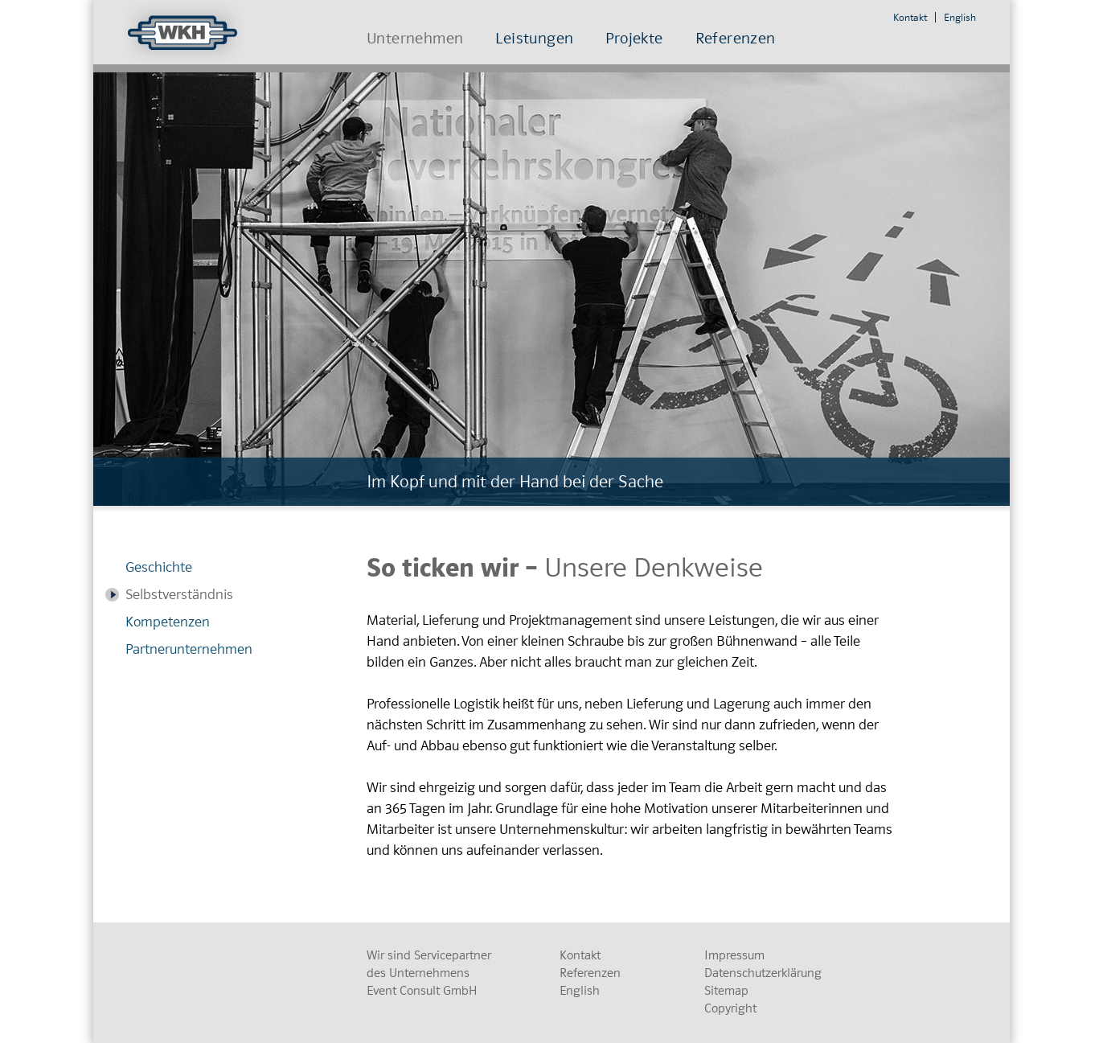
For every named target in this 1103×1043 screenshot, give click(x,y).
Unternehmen (415, 38)
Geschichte (158, 567)
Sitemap (726, 991)
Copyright (730, 1008)
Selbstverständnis (179, 594)
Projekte (633, 38)
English (960, 17)
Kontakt (910, 17)
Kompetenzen (167, 622)
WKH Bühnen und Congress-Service (184, 32)
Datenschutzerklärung (763, 973)
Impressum (734, 955)
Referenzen (735, 38)
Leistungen (534, 38)
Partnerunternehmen (188, 649)
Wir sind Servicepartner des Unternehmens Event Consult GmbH (429, 973)
